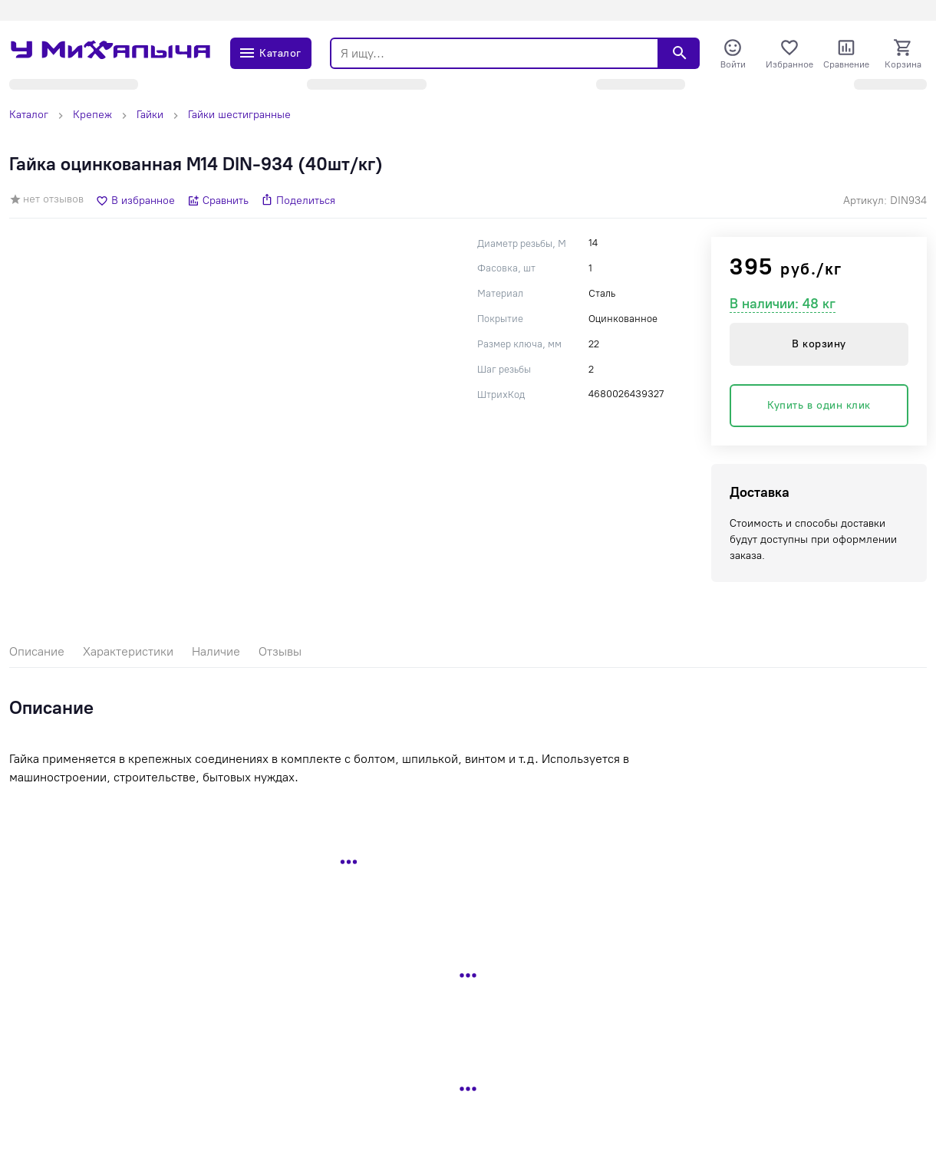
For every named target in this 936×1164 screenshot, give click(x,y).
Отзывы (280, 651)
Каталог (28, 114)
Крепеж (92, 114)
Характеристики (128, 651)
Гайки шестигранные (239, 114)
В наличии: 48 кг (782, 303)
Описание (36, 651)
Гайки (150, 114)
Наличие (216, 651)
